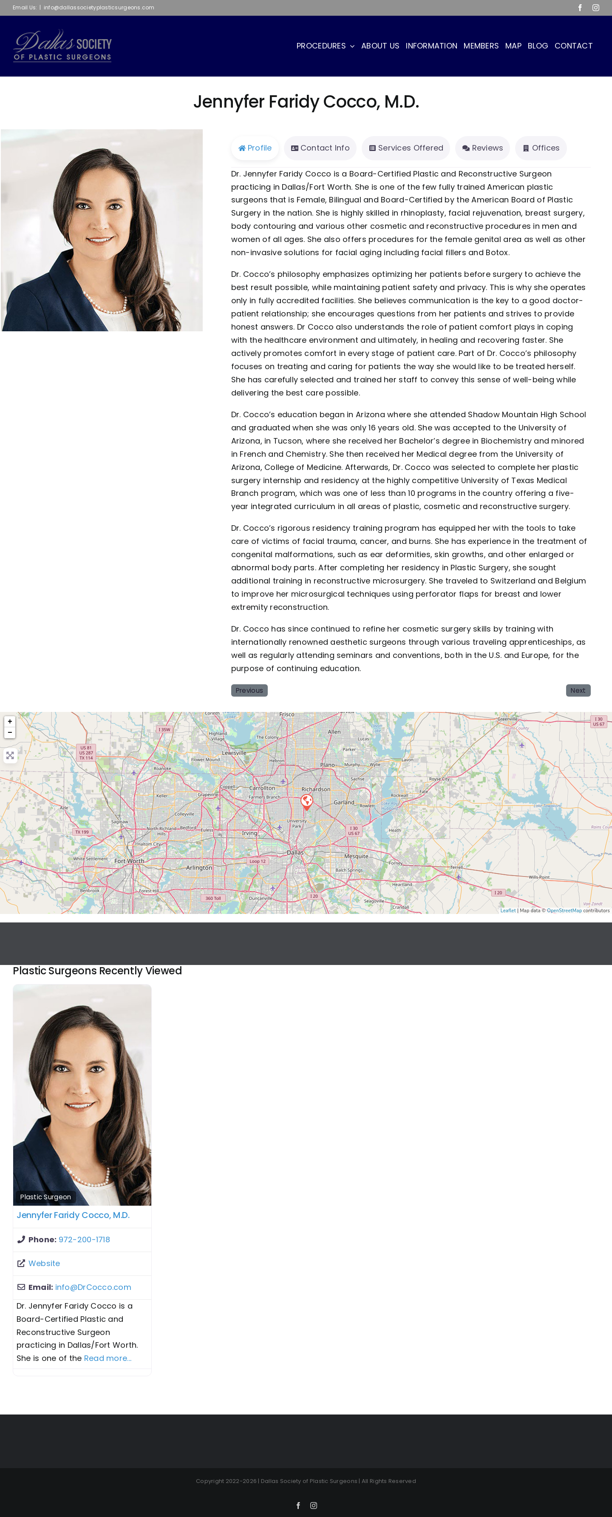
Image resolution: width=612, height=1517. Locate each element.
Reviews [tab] (482, 147)
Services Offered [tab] (405, 147)
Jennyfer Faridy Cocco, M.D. (73, 1215)
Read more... (107, 1358)
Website (44, 1263)
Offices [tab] (541, 147)
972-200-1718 (84, 1239)
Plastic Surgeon (45, 1197)
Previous (249, 690)
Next (578, 690)
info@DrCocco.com (93, 1287)
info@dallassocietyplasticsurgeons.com (99, 7)
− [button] (10, 733)
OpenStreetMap (564, 911)
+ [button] (10, 722)
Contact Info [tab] (320, 147)
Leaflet (508, 911)
